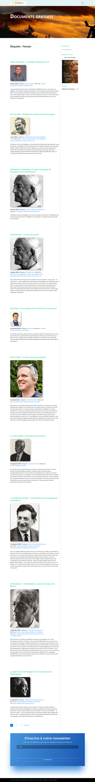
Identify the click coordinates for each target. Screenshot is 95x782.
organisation (13, 85)
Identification (32, 632)
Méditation (43, 139)
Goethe (43, 83)
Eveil (28, 401)
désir (25, 401)
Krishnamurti (13, 548)
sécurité (37, 276)
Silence (27, 330)
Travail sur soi (31, 140)
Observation (19, 140)
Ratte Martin (33, 400)
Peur (33, 276)
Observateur (37, 701)
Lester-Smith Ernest (34, 464)
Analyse (27, 632)
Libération (39, 632)
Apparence (20, 546)
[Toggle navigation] (82, 2)
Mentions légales (53, 780)
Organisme (20, 85)
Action (12, 401)
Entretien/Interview (30, 137)
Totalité (30, 85)
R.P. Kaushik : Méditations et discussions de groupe (32, 114)
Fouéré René (31, 630)
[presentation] (29, 753)
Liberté (37, 139)
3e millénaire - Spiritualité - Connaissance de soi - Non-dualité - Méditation (31, 780)
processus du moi (19, 330)
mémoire (12, 140)
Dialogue (25, 546)
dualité (22, 701)
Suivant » (26, 725)
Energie (33, 139)
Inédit (28, 400)
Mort (18, 276)
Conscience (18, 465)
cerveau (12, 465)
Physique (24, 548)
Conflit (29, 274)
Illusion (31, 546)
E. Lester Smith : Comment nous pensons (28, 436)
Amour (22, 632)
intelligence (19, 211)
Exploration (13, 276)
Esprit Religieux (29, 701)
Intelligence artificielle (29, 211)
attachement (13, 274)
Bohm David (32, 544)
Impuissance (36, 546)
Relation (15, 635)
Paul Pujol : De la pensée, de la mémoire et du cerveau (33, 308)
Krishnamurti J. (41, 209)
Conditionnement (25, 139)
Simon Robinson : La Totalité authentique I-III (29, 62)
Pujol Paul (31, 328)
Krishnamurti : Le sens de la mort (24, 235)
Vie (40, 276)
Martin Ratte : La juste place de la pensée (28, 357)
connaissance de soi (37, 274)
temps (19, 635)
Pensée (26, 85)
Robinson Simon (29, 83)
